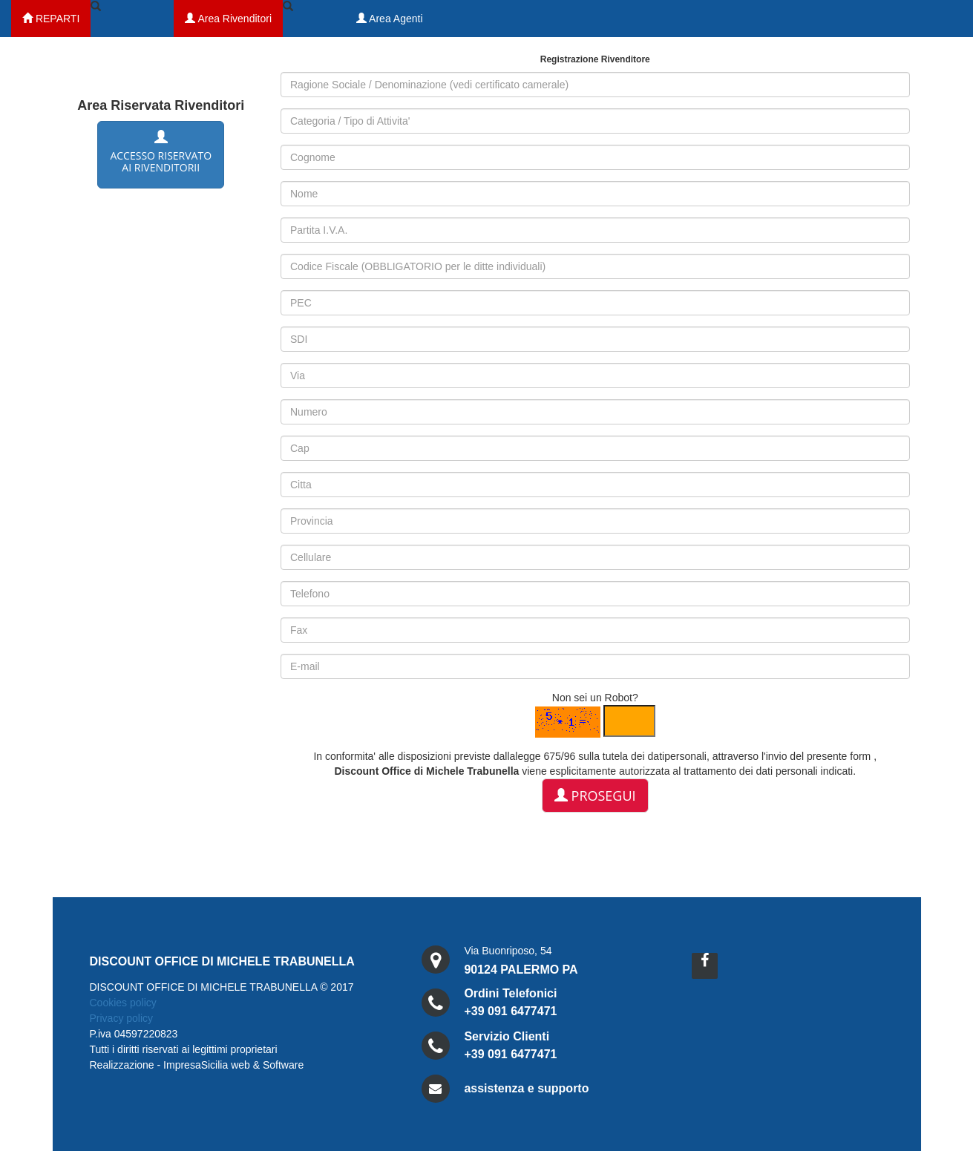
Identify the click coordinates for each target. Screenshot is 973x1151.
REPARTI (50, 18)
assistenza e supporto (526, 1088)
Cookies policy (123, 1003)
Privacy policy (122, 1018)
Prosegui (595, 795)
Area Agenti (389, 18)
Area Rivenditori (228, 18)
